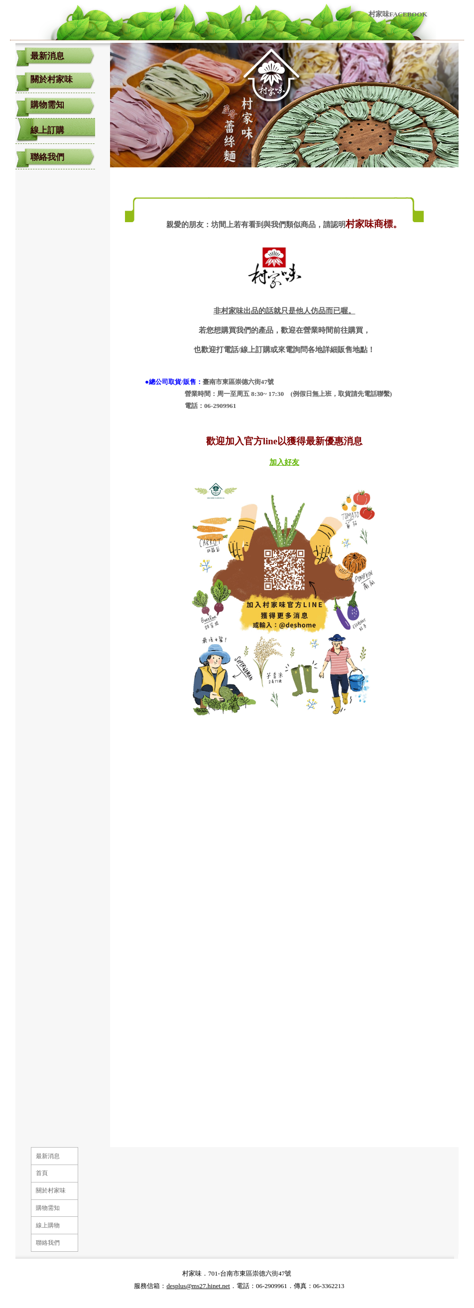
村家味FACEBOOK (397, 14)
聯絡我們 (47, 157)
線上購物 (48, 1225)
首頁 (42, 1173)
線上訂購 (47, 130)
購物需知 (47, 105)
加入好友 (284, 462)
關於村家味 (51, 79)
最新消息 (47, 56)
